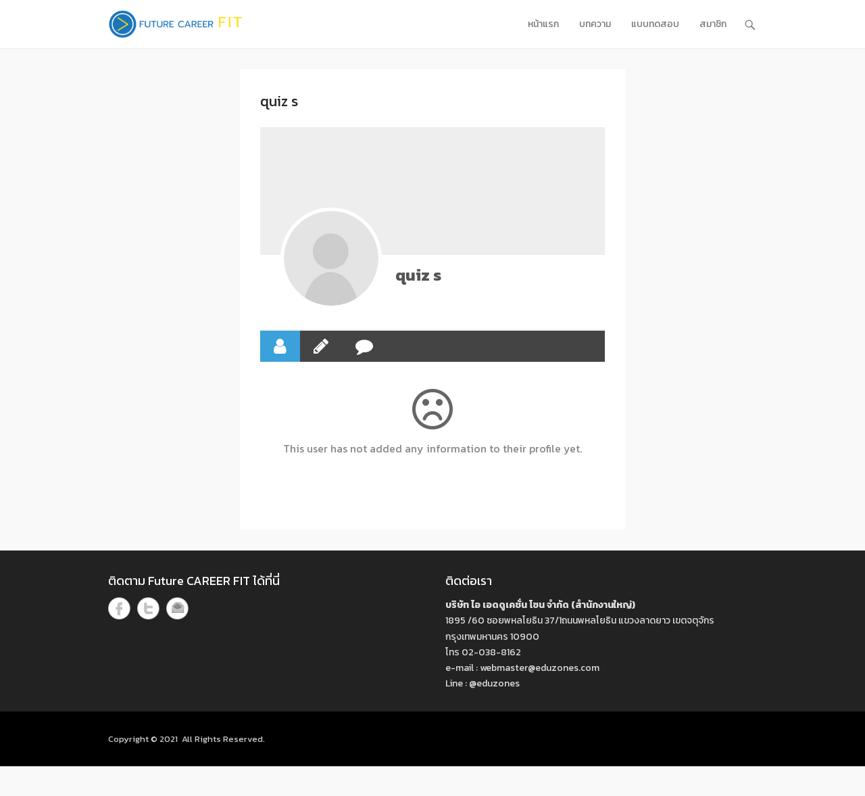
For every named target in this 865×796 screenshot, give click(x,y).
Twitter (148, 608)
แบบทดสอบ (655, 24)
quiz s (418, 275)
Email (177, 608)
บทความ (595, 24)
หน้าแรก (543, 24)
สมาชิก (712, 24)
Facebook (119, 608)
